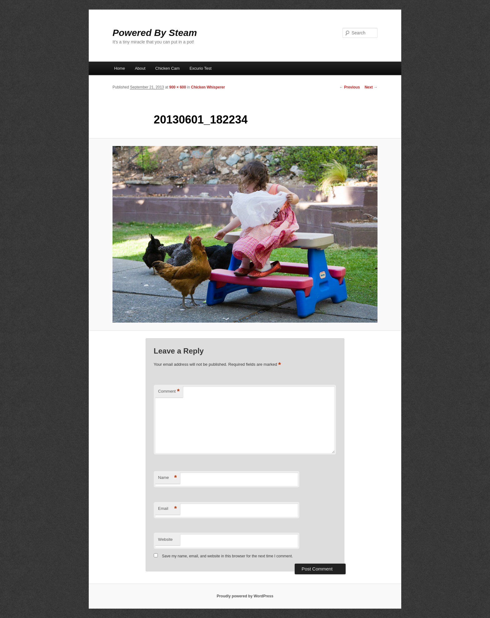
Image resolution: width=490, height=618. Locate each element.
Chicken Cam (167, 68)
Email (167, 508)
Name (167, 477)
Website (165, 539)
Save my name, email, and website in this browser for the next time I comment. (227, 556)
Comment (169, 391)
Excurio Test (200, 68)
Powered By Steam (154, 33)
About (140, 68)
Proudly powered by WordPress (245, 596)
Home (119, 68)
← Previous (349, 87)
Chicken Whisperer (208, 87)
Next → (371, 87)
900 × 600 (177, 87)
